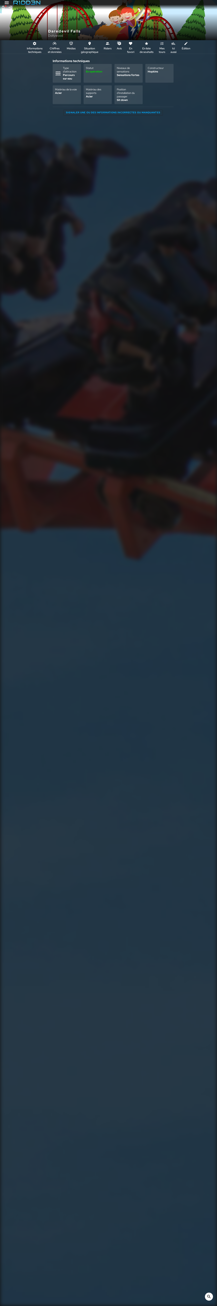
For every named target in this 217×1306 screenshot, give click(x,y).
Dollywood (55, 35)
